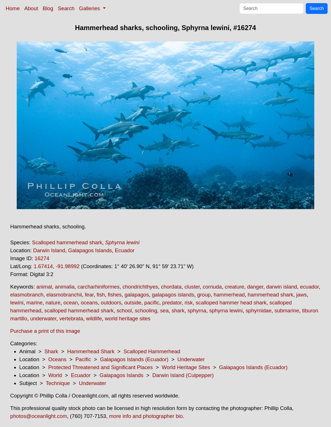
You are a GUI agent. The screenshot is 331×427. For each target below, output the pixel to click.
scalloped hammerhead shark (79, 311)
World (55, 375)
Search (66, 8)
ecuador (309, 287)
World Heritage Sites (186, 367)
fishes (115, 295)
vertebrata (71, 318)
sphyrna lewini (226, 311)
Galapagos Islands (90, 250)
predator (171, 303)
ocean (70, 303)
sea (164, 311)
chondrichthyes (140, 287)
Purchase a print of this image (45, 331)
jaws (301, 295)
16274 (42, 258)
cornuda (212, 287)
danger (255, 287)
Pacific (83, 359)
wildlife (94, 318)
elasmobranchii (64, 295)
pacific (151, 303)
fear (89, 295)
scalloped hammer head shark (231, 303)
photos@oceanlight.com (38, 416)
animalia (65, 287)
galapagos (136, 295)
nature (52, 303)
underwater (43, 318)
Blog (48, 8)
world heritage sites (127, 318)
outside (132, 303)
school (124, 311)
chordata (171, 287)
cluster (192, 287)
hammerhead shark (270, 295)
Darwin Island (49, 250)
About (31, 8)
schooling (146, 311)
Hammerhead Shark (90, 351)
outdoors (111, 303)
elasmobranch (26, 295)
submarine (286, 311)
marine (34, 303)
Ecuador (125, 250)
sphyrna (196, 311)
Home (13, 8)
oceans (89, 303)
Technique (58, 383)
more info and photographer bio (146, 416)
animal (44, 287)
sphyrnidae (258, 311)
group (204, 295)
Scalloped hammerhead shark (67, 242)
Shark (51, 351)
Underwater (191, 359)
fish (101, 295)
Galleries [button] (90, 8)
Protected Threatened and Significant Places (100, 367)
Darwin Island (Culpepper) (183, 375)
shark (177, 311)
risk (188, 303)
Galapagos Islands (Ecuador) (134, 359)
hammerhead (229, 295)
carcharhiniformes (98, 287)
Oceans (57, 359)
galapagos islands (173, 295)
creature (234, 287)
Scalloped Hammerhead (152, 351)
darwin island (281, 287)
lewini (17, 303)
